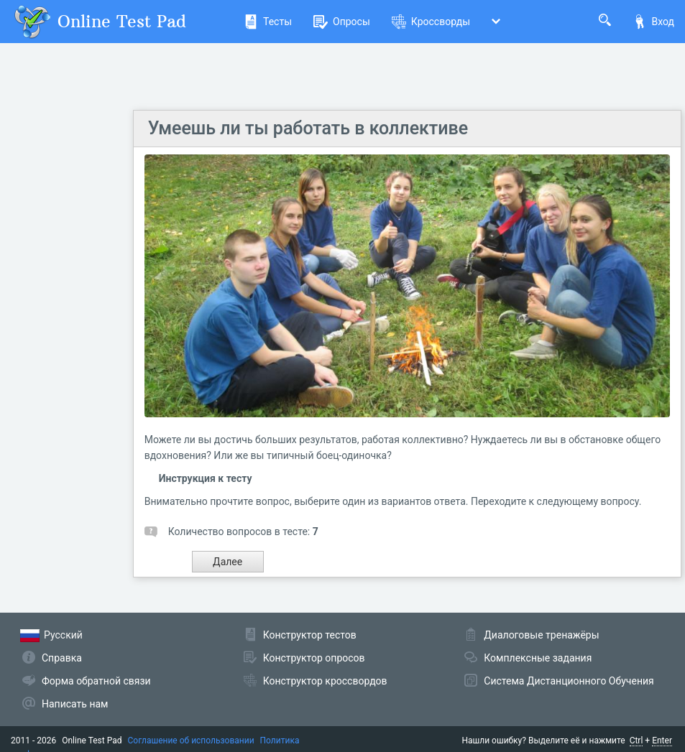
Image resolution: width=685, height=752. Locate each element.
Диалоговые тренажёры (541, 635)
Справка (62, 658)
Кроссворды (431, 21)
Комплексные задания (538, 658)
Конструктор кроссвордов (325, 681)
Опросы (341, 21)
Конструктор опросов (314, 658)
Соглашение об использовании (191, 740)
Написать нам (75, 704)
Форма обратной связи (96, 681)
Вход (653, 21)
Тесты (268, 21)
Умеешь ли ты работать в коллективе (308, 128)
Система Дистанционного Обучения (568, 681)
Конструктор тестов (310, 635)
